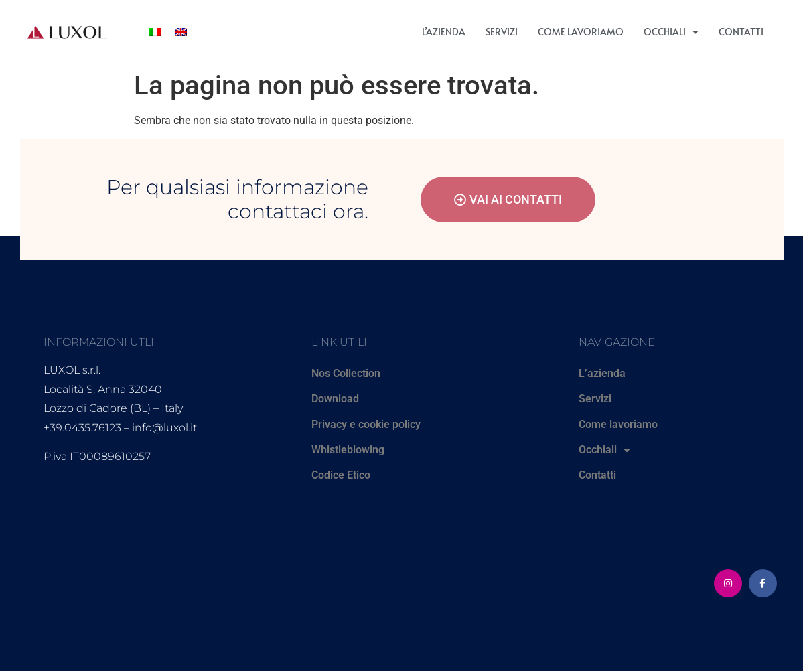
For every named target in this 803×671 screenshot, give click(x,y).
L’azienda (443, 31)
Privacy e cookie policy (366, 424)
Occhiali (671, 32)
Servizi (502, 31)
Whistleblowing (347, 449)
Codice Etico (340, 475)
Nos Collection (345, 373)
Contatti (741, 31)
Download (335, 398)
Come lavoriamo (581, 31)
